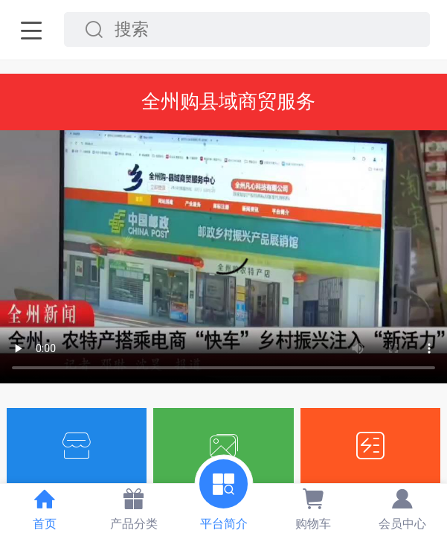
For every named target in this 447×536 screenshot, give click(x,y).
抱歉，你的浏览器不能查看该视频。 (223, 257)
